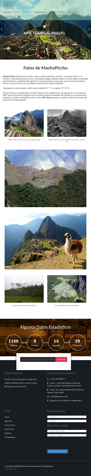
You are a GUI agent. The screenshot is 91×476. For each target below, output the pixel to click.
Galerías (71, 12)
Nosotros (27, 12)
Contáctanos (10, 16)
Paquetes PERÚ (57, 12)
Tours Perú (9, 429)
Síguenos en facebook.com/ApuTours (66, 400)
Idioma (8, 12)
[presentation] (38, 366)
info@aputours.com (59, 396)
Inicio (16, 12)
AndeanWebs (10, 469)
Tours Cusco (40, 12)
